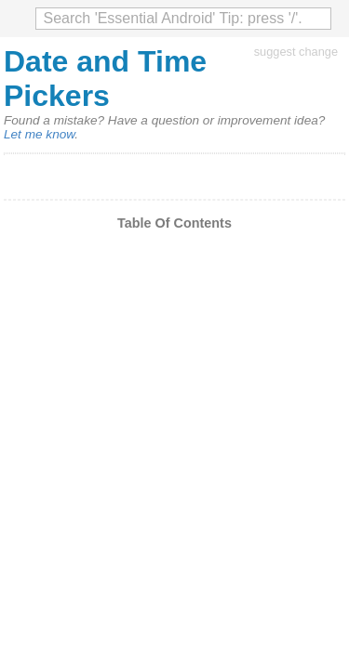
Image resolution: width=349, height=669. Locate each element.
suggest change (296, 52)
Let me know (39, 134)
